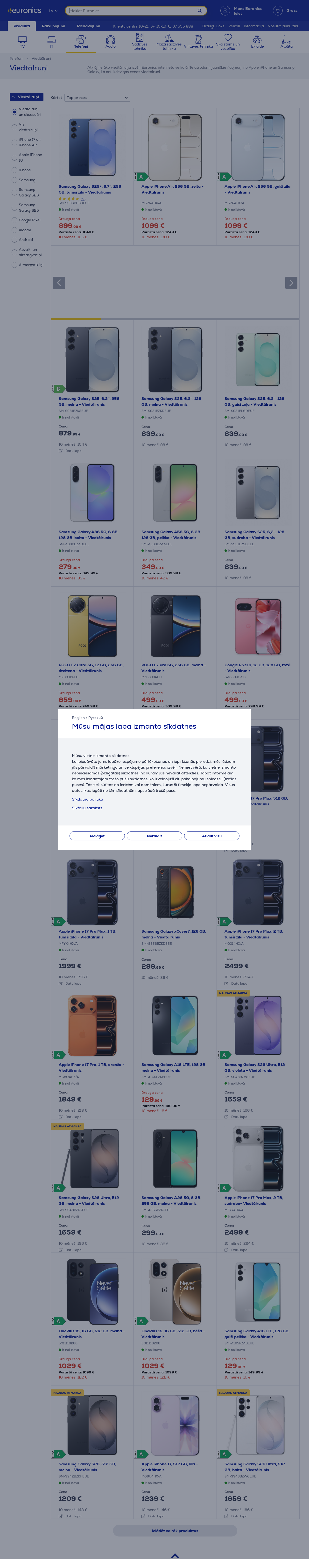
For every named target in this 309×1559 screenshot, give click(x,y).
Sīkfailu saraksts (87, 807)
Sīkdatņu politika (87, 799)
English (78, 717)
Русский (95, 717)
